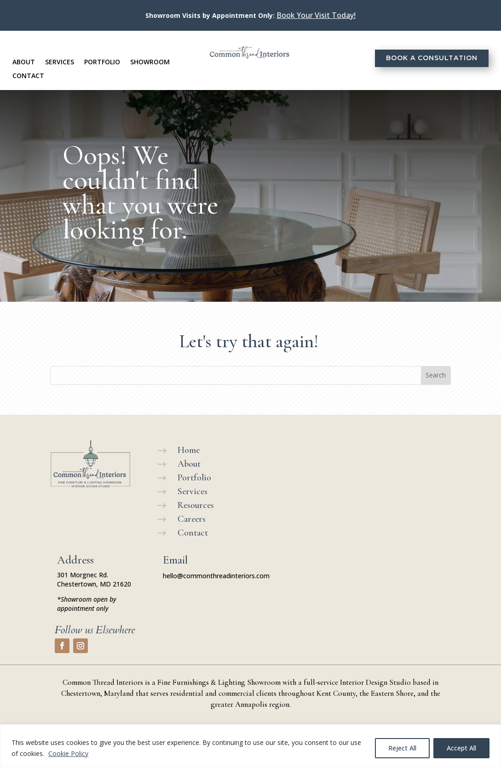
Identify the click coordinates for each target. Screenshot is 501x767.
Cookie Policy (68, 753)
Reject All (402, 748)
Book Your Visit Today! (316, 15)
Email (175, 560)
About (23, 62)
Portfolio (102, 62)
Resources (196, 505)
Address (75, 560)
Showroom (150, 62)
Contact (28, 76)
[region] (250, 745)
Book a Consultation (432, 58)
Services (59, 62)
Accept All (461, 748)
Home (189, 450)
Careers (192, 518)
